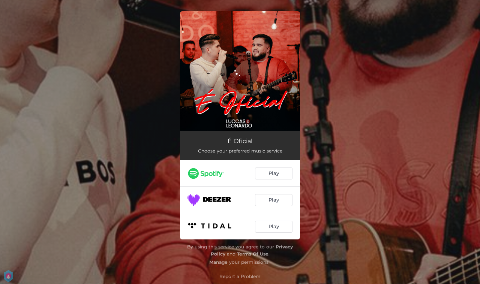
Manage (218, 262)
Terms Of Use (252, 254)
